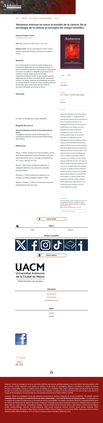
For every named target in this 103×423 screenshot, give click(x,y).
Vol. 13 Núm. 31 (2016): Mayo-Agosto (40, 18)
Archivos (24, 18)
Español (70, 230)
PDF (63, 75)
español (51, 316)
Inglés (32, 230)
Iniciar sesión (47, 219)
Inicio (17, 18)
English (51, 313)
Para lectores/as (51, 294)
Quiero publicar (48, 255)
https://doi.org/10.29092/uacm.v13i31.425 (33, 43)
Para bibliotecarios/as (51, 300)
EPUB (69, 75)
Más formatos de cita (68, 211)
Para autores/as (51, 297)
